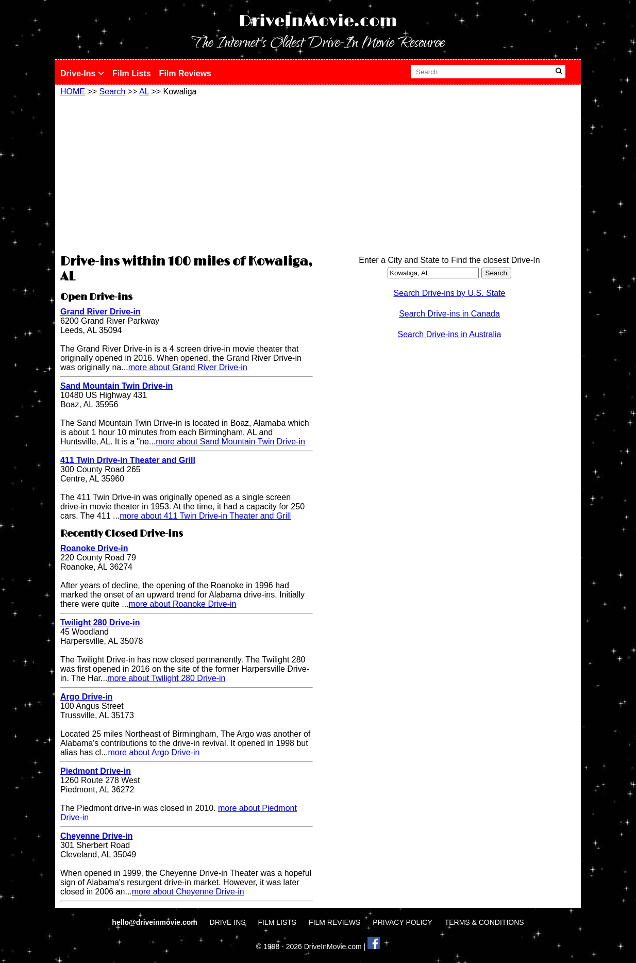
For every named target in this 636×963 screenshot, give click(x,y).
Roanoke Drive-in (94, 548)
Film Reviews (185, 73)
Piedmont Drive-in (95, 771)
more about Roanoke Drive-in (183, 604)
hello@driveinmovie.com (155, 922)
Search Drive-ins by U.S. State (450, 293)
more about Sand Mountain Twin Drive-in (230, 441)
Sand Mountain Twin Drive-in (116, 385)
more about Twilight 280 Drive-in (166, 678)
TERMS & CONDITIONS (484, 922)
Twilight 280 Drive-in (100, 622)
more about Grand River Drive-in (187, 367)
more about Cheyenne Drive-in (188, 891)
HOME (72, 91)
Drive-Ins (82, 73)
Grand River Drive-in (100, 311)
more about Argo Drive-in (153, 752)
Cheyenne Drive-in (96, 836)
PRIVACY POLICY (402, 922)
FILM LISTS (277, 922)
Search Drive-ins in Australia (449, 334)
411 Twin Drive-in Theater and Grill (127, 460)
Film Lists (131, 73)
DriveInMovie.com (318, 21)
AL (144, 91)
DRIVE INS (228, 922)
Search (112, 91)
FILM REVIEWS (334, 922)
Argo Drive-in (86, 696)
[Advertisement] (186, 174)
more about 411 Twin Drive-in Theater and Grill (205, 515)
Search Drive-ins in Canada (449, 313)
